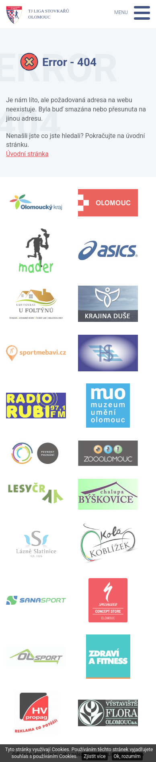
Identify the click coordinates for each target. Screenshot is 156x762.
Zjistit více (94, 756)
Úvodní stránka (27, 154)
